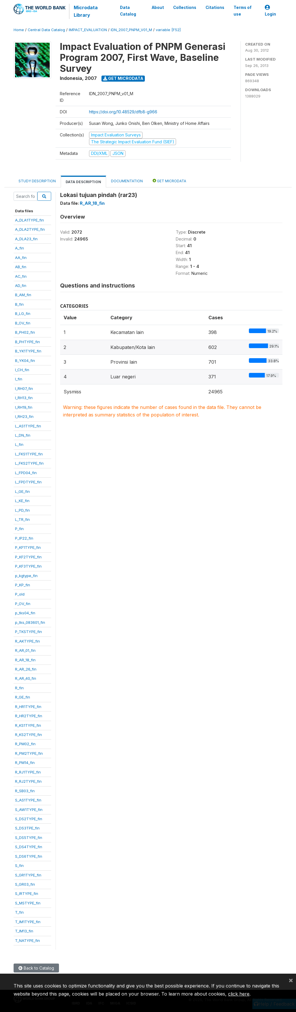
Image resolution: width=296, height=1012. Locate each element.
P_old (20, 594)
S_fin (19, 865)
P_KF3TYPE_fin (28, 566)
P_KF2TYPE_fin (28, 557)
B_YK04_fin (25, 360)
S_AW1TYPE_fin (28, 809)
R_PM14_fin (25, 762)
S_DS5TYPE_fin (28, 837)
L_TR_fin (22, 519)
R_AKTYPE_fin (27, 641)
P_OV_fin (22, 603)
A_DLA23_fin (26, 238)
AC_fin (21, 276)
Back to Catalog (36, 968)
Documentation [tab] (127, 181)
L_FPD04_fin (26, 472)
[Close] (290, 980)
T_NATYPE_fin (27, 940)
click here (238, 994)
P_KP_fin (22, 585)
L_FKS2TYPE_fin (29, 463)
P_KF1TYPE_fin (28, 547)
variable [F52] (168, 30)
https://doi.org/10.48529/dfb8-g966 (123, 111)
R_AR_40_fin (25, 678)
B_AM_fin (23, 294)
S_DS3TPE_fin (27, 828)
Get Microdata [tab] (169, 180)
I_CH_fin (22, 369)
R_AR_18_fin (25, 660)
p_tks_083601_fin (30, 622)
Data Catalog (128, 10)
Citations (215, 7)
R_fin (19, 688)
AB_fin (20, 266)
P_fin (19, 528)
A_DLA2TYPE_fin (30, 229)
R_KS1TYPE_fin (28, 725)
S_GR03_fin (25, 884)
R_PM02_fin (25, 743)
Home (19, 30)
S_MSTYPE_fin (27, 903)
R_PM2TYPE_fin (29, 753)
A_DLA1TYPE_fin (29, 220)
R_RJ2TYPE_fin (28, 781)
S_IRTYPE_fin (26, 893)
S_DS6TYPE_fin (28, 856)
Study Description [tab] (37, 181)
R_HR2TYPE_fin (28, 716)
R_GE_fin (22, 697)
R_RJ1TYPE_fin (28, 772)
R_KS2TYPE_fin (28, 734)
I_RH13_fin (24, 397)
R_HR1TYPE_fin (28, 706)
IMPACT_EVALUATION (88, 30)
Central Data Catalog (46, 30)
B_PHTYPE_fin (27, 341)
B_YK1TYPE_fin (28, 351)
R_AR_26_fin (25, 669)
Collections (184, 7)
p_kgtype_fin (26, 575)
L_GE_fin (22, 491)
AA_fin (21, 257)
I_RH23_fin (24, 416)
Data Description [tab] (83, 182)
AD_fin (20, 285)
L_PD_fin (22, 510)
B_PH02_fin (25, 332)
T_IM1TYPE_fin (27, 921)
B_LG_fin (22, 313)
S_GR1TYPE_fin (28, 875)
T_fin (19, 912)
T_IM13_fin (24, 931)
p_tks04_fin (25, 613)
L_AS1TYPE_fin (28, 426)
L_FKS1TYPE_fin (29, 454)
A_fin (19, 248)
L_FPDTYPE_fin (28, 482)
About (158, 7)
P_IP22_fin (24, 538)
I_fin (18, 379)
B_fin (19, 304)
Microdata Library (86, 11)
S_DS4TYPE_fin (28, 846)
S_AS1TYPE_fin (28, 800)
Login (270, 10)
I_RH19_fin (23, 407)
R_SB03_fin (25, 790)
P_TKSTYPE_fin (28, 631)
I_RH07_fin (24, 388)
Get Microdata (123, 78)
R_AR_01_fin (25, 650)
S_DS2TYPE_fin (28, 818)
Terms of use (242, 10)
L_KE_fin (22, 500)
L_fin (19, 444)
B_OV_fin (22, 323)
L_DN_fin (22, 435)
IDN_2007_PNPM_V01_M (131, 30)
